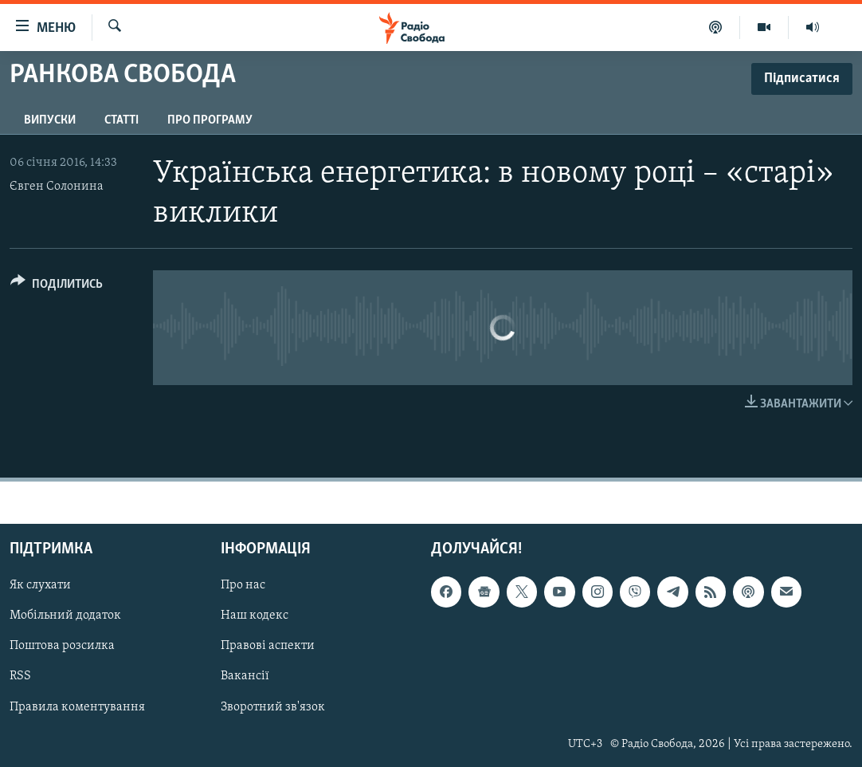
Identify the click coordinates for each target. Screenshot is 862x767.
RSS (20, 677)
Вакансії (245, 677)
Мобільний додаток (65, 616)
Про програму (210, 120)
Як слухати (40, 586)
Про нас (243, 586)
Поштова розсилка (62, 646)
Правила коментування (77, 707)
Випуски (50, 120)
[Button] (56, 286)
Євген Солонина (57, 186)
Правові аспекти (268, 646)
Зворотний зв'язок (273, 707)
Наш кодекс (254, 616)
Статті (121, 120)
